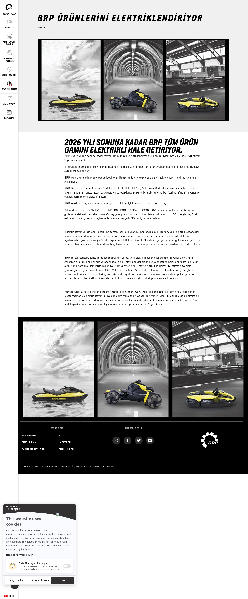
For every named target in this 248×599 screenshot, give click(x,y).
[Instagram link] (116, 440)
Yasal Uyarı (95, 466)
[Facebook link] (127, 440)
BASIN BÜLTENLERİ (33, 449)
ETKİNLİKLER (66, 449)
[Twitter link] (139, 440)
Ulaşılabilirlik (65, 466)
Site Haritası (108, 466)
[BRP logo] (209, 440)
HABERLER (64, 442)
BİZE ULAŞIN (29, 442)
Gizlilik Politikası (49, 466)
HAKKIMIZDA (29, 435)
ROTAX (62, 435)
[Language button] (9, 596)
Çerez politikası (80, 466)
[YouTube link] (150, 440)
